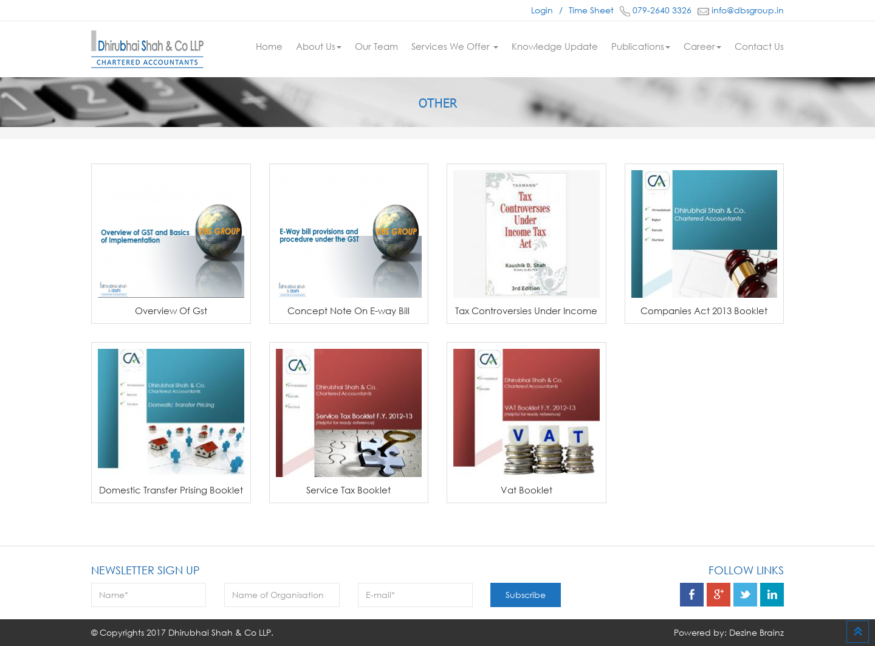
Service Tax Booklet (348, 490)
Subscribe (526, 594)
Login (542, 10)
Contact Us (759, 46)
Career (702, 46)
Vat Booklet (526, 490)
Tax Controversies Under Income (526, 310)
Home (269, 46)
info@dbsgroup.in (741, 10)
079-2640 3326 (655, 10)
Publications (640, 46)
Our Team (376, 46)
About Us (318, 46)
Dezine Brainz (756, 632)
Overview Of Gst (171, 310)
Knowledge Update (555, 46)
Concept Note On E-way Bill (348, 310)
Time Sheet (591, 10)
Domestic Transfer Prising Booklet (171, 490)
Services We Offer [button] (454, 46)
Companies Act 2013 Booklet (703, 310)
